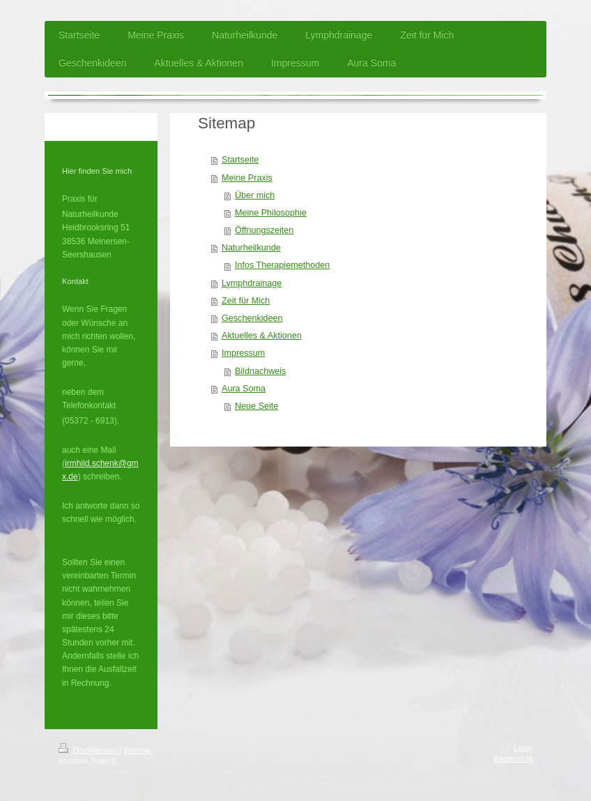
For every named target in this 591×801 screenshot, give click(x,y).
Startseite (240, 160)
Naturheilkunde (251, 248)
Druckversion (89, 750)
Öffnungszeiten (264, 230)
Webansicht (512, 758)
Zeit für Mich (246, 301)
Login (523, 748)
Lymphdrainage (252, 283)
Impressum (243, 353)
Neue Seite (256, 406)
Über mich (255, 195)
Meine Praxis (247, 178)
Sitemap (137, 750)
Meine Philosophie (271, 213)
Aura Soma (244, 389)
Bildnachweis (260, 371)
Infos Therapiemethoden (282, 265)
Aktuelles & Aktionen (262, 335)
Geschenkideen (252, 318)
